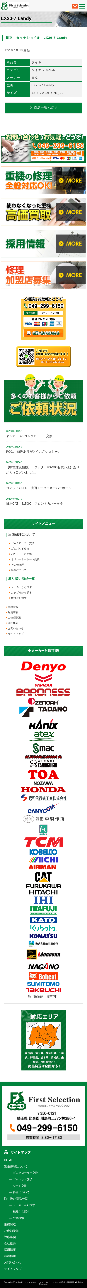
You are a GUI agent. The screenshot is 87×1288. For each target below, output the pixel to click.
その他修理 (17, 564)
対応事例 (13, 612)
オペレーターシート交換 (25, 559)
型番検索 (18, 1218)
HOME (8, 1160)
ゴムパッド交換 (20, 548)
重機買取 (13, 607)
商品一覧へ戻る (43, 108)
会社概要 (13, 622)
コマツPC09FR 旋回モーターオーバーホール (38, 488)
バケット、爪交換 (21, 553)
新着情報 (10, 1256)
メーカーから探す (21, 587)
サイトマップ (15, 633)
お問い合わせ (15, 628)
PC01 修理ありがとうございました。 (33, 451)
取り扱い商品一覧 (16, 1198)
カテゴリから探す (21, 592)
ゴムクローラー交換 (22, 543)
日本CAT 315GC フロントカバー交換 (34, 503)
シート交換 (20, 1185)
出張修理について (21, 535)
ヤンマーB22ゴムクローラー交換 (29, 436)
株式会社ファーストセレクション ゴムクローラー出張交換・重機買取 (45, 1282)
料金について (19, 570)
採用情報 (10, 1249)
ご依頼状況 (14, 617)
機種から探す (19, 597)
